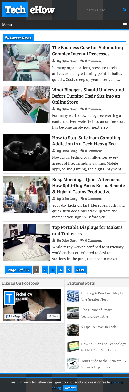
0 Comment (93, 61)
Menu (64, 24)
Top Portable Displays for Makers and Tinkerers (87, 230)
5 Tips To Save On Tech (98, 326)
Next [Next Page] (80, 269)
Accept (70, 387)
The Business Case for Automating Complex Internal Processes (87, 50)
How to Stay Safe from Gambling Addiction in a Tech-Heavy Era (86, 140)
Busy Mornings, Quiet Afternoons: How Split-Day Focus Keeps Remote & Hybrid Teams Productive (88, 185)
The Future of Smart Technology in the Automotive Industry (89, 316)
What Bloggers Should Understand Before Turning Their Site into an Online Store (88, 95)
